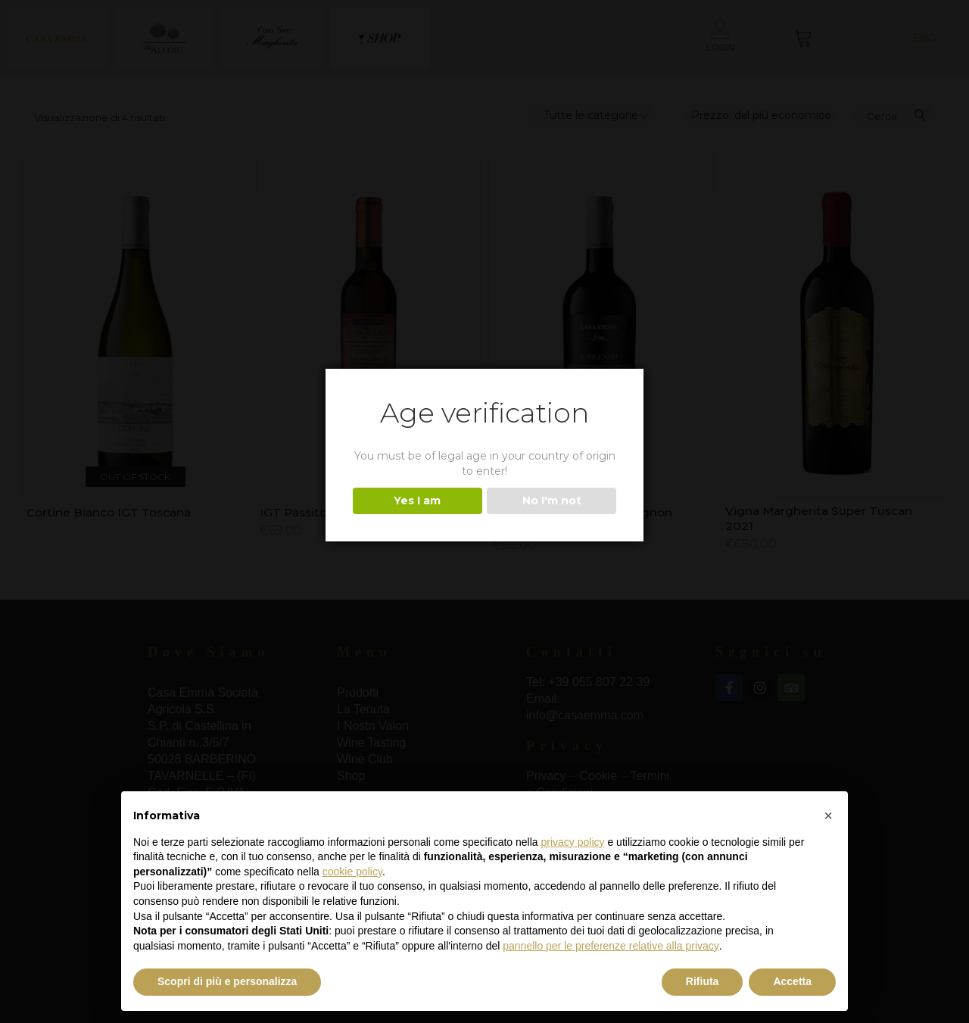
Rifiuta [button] (702, 981)
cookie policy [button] (352, 871)
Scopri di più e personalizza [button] (227, 981)
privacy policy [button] (573, 842)
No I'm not (551, 500)
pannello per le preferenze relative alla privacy (611, 946)
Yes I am (417, 500)
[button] (828, 815)
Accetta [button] (792, 981)
